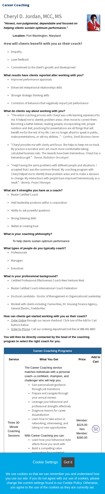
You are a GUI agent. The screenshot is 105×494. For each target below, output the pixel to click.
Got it (68, 462)
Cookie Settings (45, 462)
